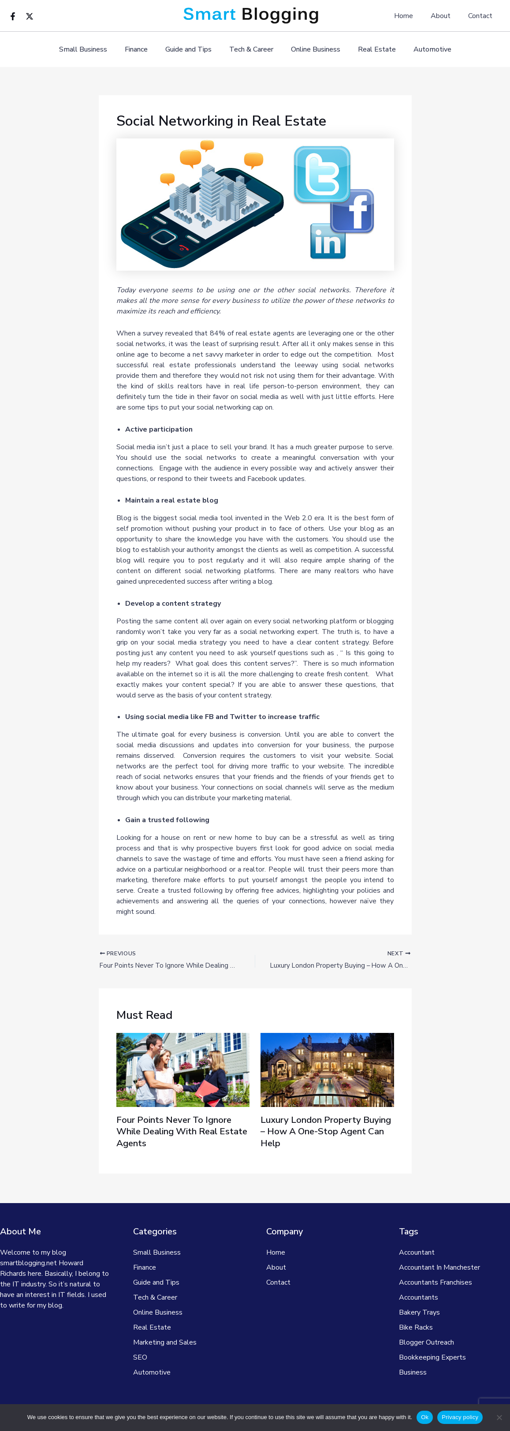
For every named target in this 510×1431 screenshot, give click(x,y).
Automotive (422, 49)
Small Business (94, 49)
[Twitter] (30, 16)
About (446, 16)
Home (412, 16)
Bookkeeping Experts (432, 1357)
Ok (424, 1417)
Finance (143, 49)
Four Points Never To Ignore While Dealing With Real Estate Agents (179, 1132)
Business (413, 1372)
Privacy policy (460, 1417)
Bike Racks (416, 1327)
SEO (140, 1357)
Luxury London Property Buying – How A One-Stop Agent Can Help (320, 1132)
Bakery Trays (419, 1312)
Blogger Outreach (426, 1342)
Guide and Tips (192, 49)
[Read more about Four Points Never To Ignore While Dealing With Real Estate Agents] (183, 1071)
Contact (482, 16)
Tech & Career (251, 49)
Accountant (417, 1252)
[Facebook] (13, 16)
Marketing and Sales (165, 1342)
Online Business (312, 49)
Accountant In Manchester (439, 1267)
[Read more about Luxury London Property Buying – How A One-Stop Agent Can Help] (327, 1071)
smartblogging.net (28, 1263)
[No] (499, 1417)
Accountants (418, 1297)
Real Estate (370, 49)
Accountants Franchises (435, 1282)
